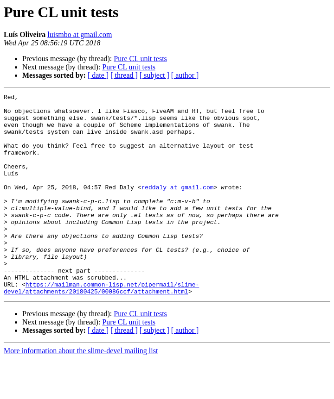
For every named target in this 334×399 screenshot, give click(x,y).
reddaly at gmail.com (177, 206)
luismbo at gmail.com (79, 34)
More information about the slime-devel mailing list (81, 391)
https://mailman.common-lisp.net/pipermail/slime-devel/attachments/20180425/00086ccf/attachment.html (101, 327)
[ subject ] (154, 75)
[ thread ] (124, 75)
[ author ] (185, 75)
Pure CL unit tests (140, 58)
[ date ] (98, 75)
